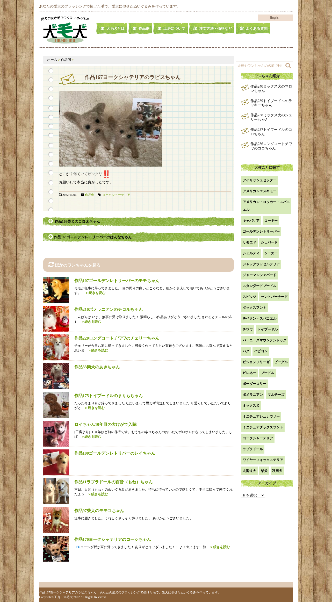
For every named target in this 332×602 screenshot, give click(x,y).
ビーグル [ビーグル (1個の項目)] (281, 362)
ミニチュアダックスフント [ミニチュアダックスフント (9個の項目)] (263, 427)
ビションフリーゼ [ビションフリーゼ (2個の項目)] (256, 362)
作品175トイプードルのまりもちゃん (108, 395)
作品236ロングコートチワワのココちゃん (271, 146)
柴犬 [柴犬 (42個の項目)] (264, 471)
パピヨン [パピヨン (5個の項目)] (261, 351)
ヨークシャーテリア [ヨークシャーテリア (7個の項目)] (258, 438)
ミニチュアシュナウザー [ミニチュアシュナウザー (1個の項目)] (261, 416)
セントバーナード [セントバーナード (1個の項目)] (274, 297)
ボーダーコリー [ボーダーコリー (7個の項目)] (254, 384)
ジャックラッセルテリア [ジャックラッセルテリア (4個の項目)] (261, 264)
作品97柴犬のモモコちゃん (99, 510)
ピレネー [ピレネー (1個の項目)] (249, 373)
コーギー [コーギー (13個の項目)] (271, 221)
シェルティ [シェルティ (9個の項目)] (251, 253)
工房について (174, 29)
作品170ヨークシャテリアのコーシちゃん (112, 539)
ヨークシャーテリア (116, 195)
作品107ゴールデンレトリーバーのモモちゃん (116, 280)
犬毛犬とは (115, 29)
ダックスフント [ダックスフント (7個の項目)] (254, 308)
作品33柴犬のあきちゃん (97, 367)
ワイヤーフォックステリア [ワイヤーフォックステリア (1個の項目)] (263, 460)
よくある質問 (257, 29)
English (275, 17)
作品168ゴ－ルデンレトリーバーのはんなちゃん (90, 236)
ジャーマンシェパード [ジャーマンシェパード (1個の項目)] (259, 275)
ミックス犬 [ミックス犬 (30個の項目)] (251, 405)
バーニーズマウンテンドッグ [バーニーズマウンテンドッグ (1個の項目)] (264, 340)
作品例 (144, 29)
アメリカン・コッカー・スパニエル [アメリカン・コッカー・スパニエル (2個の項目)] (266, 206)
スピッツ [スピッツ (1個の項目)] (249, 297)
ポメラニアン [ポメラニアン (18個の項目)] (253, 395)
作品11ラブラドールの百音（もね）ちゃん (113, 482)
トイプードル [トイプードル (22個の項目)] (267, 329)
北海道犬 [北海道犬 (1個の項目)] (249, 471)
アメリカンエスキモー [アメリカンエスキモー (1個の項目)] (259, 191)
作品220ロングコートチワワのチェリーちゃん (116, 338)
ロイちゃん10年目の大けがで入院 (105, 424)
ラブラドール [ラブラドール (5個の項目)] (253, 449)
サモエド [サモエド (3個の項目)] (249, 242)
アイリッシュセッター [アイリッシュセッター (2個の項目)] (259, 180)
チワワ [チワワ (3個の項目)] (248, 329)
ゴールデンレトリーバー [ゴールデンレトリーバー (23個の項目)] (261, 231)
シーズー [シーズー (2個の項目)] (271, 253)
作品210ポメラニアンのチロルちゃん (108, 309)
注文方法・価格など (215, 29)
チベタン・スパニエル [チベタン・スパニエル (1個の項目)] (259, 318)
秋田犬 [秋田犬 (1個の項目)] (277, 471)
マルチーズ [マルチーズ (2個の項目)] (276, 395)
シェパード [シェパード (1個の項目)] (269, 242)
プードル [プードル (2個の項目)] (267, 373)
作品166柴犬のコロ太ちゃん (74, 221)
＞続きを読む (93, 293)
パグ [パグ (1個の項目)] (246, 351)
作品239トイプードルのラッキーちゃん (271, 103)
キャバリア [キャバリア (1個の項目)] (251, 221)
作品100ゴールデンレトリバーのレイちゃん (114, 453)
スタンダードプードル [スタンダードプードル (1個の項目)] (259, 286)
